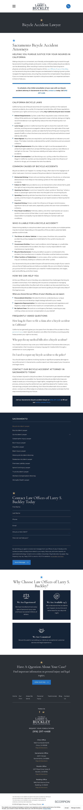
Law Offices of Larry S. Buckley (57, 69)
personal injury (17, 332)
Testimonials (52, 696)
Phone (14, 519)
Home (14, 696)
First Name (16, 507)
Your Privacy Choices (36, 804)
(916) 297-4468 (41, 731)
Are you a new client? (19, 532)
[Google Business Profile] (43, 712)
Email (14, 525)
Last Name (16, 513)
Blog (60, 696)
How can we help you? (20, 538)
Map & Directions (41, 748)
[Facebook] (40, 712)
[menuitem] (41, 426)
